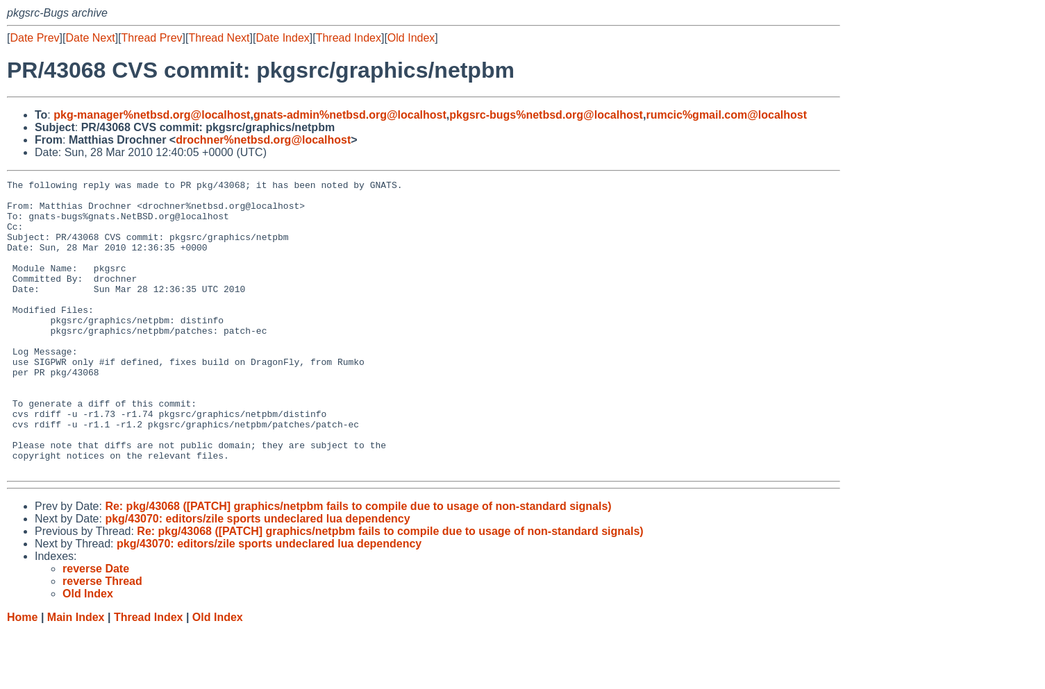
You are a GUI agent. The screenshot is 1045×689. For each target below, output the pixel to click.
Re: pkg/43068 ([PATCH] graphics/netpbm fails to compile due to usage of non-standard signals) (358, 564)
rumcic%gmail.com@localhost (726, 115)
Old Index (411, 38)
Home (22, 675)
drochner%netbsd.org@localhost (263, 140)
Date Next (90, 38)
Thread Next (218, 38)
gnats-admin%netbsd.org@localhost (349, 115)
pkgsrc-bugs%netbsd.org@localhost (546, 115)
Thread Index (348, 38)
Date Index (282, 38)
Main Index (76, 675)
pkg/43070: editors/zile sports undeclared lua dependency (257, 577)
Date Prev (34, 38)
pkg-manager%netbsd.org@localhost (151, 115)
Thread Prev (152, 38)
